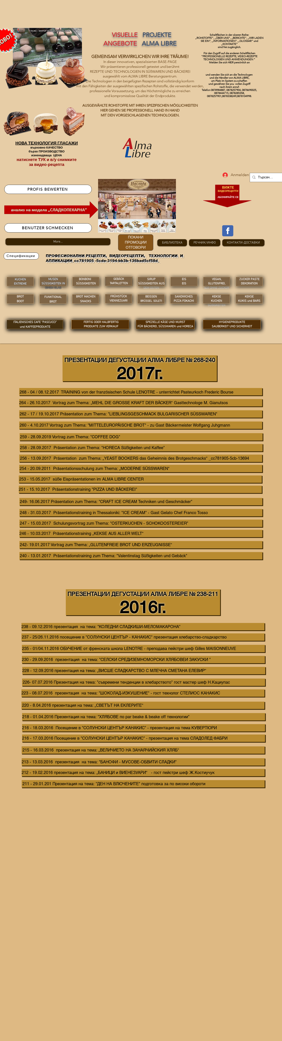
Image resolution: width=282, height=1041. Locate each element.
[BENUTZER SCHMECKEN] (48, 228)
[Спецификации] (21, 256)
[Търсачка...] (266, 177)
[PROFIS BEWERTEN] (48, 189)
